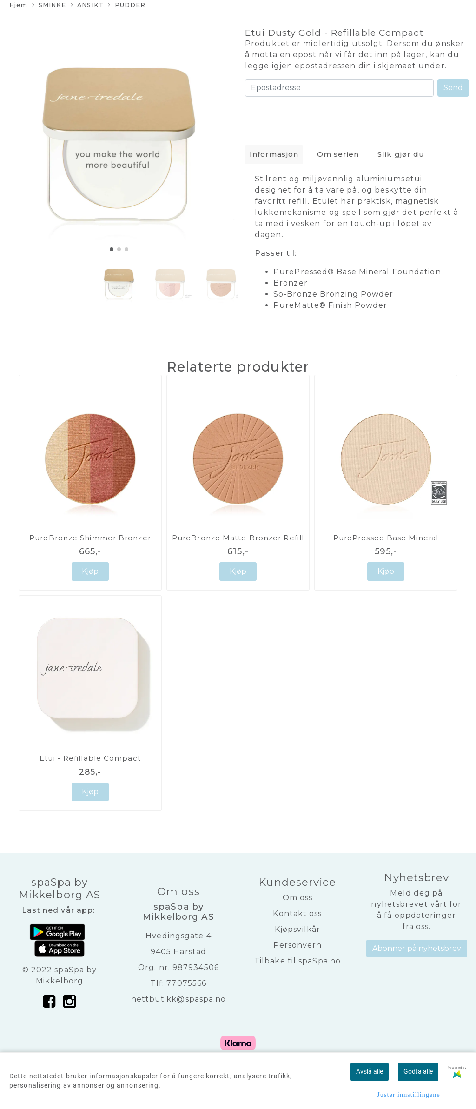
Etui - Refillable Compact (90, 758)
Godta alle (418, 1071)
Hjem (18, 4)
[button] (111, 249)
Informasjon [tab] (274, 154)
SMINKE (49, 5)
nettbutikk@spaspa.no (178, 999)
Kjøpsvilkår (297, 929)
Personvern (297, 945)
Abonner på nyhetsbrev (416, 948)
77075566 (186, 983)
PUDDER (126, 5)
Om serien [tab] (338, 154)
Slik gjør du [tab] (400, 154)
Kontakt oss (297, 913)
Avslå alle (369, 1071)
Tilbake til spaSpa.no (297, 960)
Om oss (298, 897)
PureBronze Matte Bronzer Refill (238, 537)
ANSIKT (87, 5)
